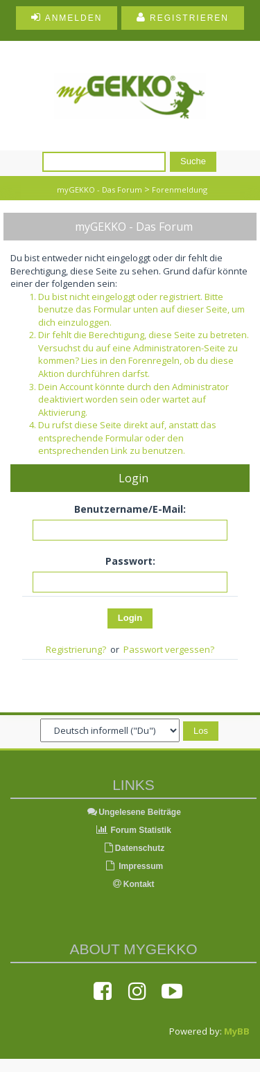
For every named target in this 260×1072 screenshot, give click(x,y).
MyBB (237, 1031)
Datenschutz (133, 848)
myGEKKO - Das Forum (99, 189)
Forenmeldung (179, 189)
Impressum (133, 866)
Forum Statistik (133, 830)
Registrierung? (76, 649)
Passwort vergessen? (168, 649)
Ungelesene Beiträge (133, 812)
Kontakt (134, 884)
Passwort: (130, 561)
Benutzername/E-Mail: (130, 509)
